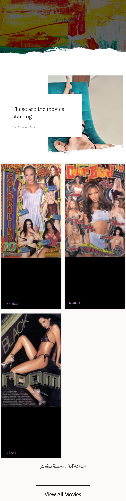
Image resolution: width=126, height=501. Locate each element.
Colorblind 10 (11, 304)
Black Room (10, 453)
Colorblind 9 (74, 303)
